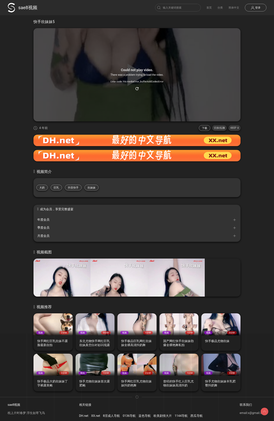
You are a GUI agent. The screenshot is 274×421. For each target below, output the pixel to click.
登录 (255, 8)
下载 (204, 128)
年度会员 (43, 219)
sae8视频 (22, 8)
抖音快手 (73, 187)
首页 (209, 7)
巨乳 (56, 187)
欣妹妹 (92, 187)
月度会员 (43, 236)
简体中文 (234, 7)
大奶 (42, 187)
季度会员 (43, 227)
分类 (220, 7)
